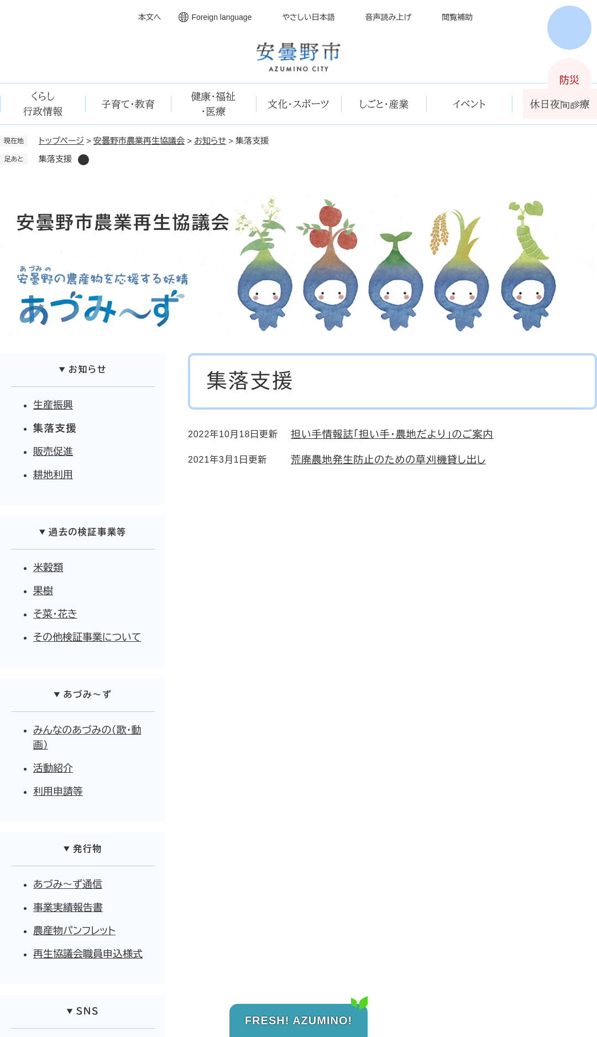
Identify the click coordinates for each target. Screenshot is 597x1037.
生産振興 (53, 405)
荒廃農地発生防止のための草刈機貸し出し (388, 459)
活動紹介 (53, 768)
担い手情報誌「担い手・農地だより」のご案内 (392, 434)
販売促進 (53, 451)
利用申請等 (58, 791)
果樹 (43, 590)
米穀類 (48, 567)
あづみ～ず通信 (67, 884)
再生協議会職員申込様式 (88, 954)
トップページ (61, 140)
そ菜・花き (55, 614)
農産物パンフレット (74, 930)
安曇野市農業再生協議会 (139, 140)
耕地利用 (53, 474)
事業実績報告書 (68, 907)
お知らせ (210, 140)
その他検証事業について (87, 637)
